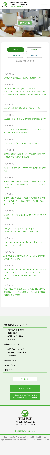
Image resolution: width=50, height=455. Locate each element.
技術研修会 (13, 367)
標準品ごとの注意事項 (18, 363)
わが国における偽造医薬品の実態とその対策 (22, 149)
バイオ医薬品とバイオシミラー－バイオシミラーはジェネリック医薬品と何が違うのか (24, 136)
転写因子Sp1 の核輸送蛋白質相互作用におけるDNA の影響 (24, 224)
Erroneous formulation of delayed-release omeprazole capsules (23, 252)
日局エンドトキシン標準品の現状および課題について (24, 122)
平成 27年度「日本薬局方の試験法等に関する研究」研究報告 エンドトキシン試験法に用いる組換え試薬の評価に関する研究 (24, 302)
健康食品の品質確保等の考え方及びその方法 (23, 110)
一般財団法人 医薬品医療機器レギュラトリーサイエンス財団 (25, 409)
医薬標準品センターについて (16, 336)
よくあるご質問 (9, 377)
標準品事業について (17, 341)
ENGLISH (25, 391)
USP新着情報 (15, 56)
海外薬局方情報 (10, 372)
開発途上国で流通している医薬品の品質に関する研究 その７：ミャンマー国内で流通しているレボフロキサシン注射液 (24, 208)
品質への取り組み (16, 347)
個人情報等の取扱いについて (25, 444)
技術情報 (35, 56)
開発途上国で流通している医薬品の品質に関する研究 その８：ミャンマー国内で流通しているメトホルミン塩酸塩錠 (24, 191)
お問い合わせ (9, 382)
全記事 (15, 50)
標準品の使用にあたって (18, 360)
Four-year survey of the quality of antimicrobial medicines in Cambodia (21, 238)
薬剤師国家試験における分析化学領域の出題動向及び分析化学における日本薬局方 (24, 161)
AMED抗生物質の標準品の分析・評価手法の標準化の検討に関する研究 (24, 266)
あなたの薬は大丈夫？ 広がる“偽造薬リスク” (23, 78)
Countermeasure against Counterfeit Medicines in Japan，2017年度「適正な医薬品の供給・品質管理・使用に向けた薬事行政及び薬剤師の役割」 (24, 94)
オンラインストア (25, 401)
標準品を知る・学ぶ (11, 355)
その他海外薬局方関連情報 (25, 61)
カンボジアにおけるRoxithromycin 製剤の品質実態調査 (24, 176)
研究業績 (12, 350)
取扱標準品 (13, 344)
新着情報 (35, 50)
